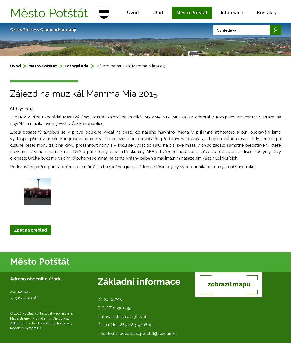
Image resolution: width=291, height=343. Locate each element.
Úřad (157, 12)
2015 (29, 109)
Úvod (133, 12)
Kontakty (267, 12)
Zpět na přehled (30, 230)
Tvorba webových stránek (51, 323)
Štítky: (16, 109)
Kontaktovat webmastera (53, 313)
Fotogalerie (77, 66)
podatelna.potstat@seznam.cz (148, 333)
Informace (232, 12)
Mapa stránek (20, 318)
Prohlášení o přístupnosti (51, 318)
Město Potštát (191, 12)
